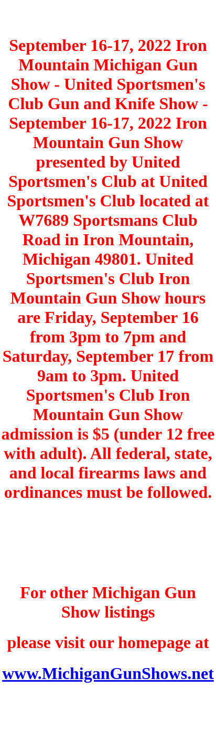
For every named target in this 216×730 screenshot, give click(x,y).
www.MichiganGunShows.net (108, 673)
